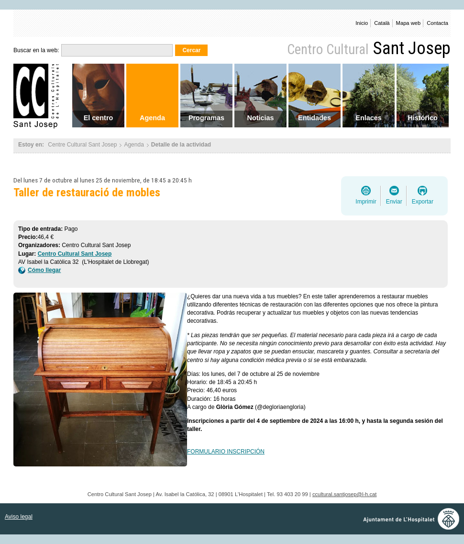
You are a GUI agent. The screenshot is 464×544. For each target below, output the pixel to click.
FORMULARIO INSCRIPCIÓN (226, 451)
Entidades (314, 118)
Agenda (152, 118)
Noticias (260, 118)
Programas (206, 118)
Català (381, 23)
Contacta (437, 23)
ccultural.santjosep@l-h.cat (344, 494)
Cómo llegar (39, 270)
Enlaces (368, 118)
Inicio (361, 23)
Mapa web (408, 23)
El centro (98, 118)
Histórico (422, 118)
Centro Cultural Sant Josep (75, 253)
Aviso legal (19, 516)
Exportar (422, 201)
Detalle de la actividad (181, 144)
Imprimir (365, 201)
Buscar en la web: (36, 50)
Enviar (394, 201)
